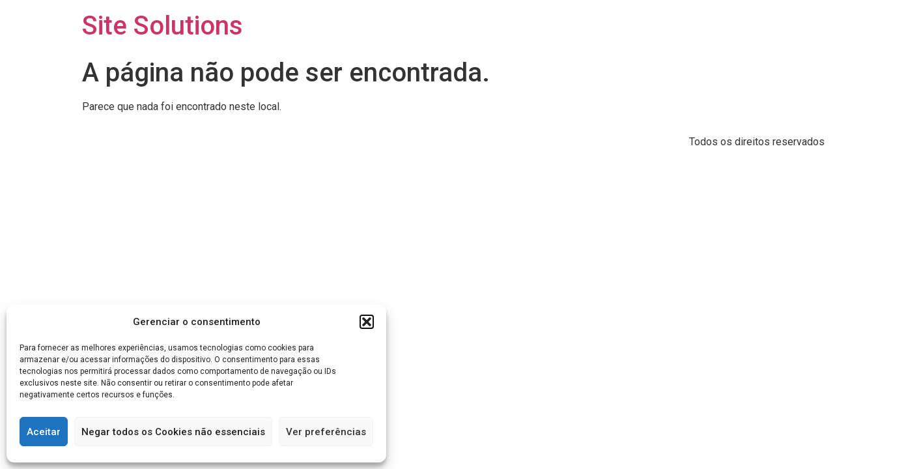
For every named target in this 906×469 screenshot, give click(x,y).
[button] (366, 321)
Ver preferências (326, 432)
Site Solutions (162, 25)
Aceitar (44, 432)
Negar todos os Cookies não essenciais (173, 432)
